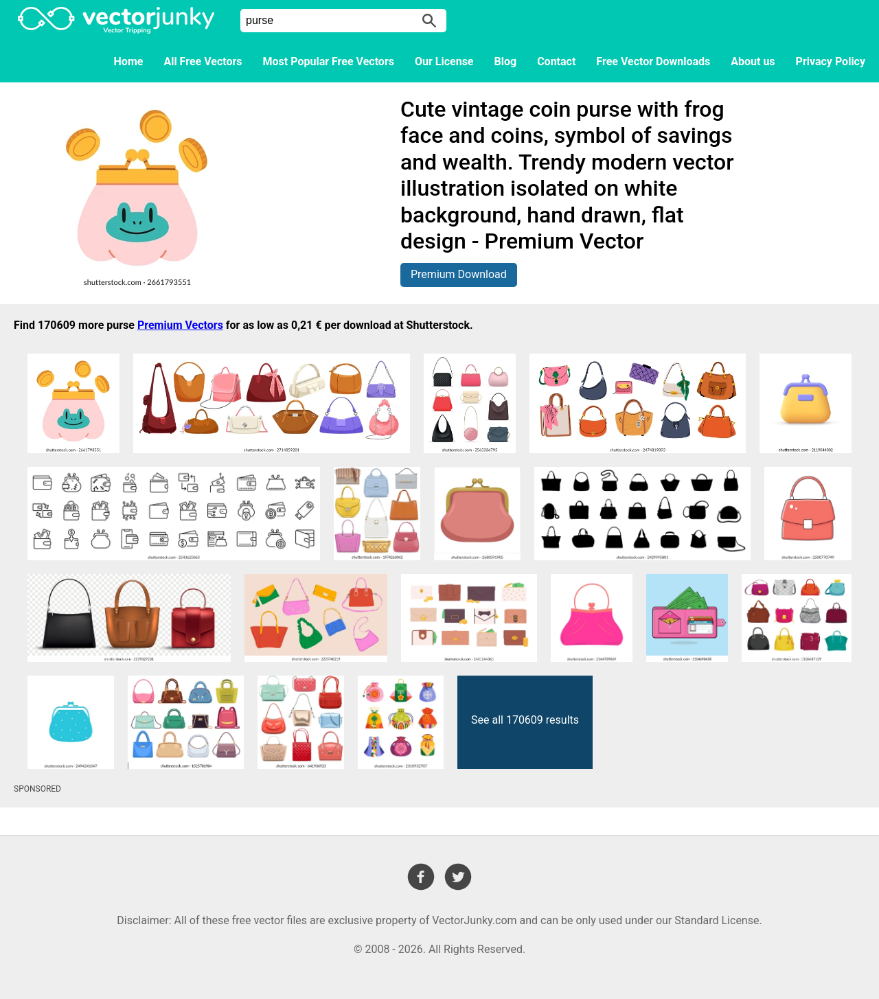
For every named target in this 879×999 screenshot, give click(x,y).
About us (753, 61)
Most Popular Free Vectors (328, 61)
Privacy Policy (830, 61)
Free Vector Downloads (653, 61)
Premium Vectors (180, 325)
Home (129, 61)
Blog (505, 61)
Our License (444, 61)
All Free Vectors (202, 61)
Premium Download (459, 274)
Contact (556, 61)
